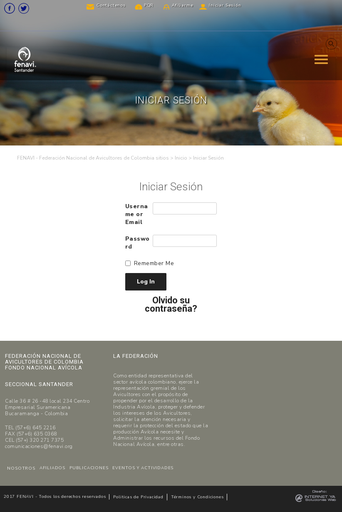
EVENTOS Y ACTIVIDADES (142, 468)
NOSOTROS (21, 468)
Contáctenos (111, 5)
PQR (149, 5)
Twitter (23, 8)
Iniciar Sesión (225, 5)
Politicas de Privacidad (138, 497)
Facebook (9, 8)
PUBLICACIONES (88, 468)
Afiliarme (182, 5)
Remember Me (154, 263)
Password (137, 243)
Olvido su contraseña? (171, 304)
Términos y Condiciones (197, 497)
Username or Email (136, 214)
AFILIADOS (52, 468)
